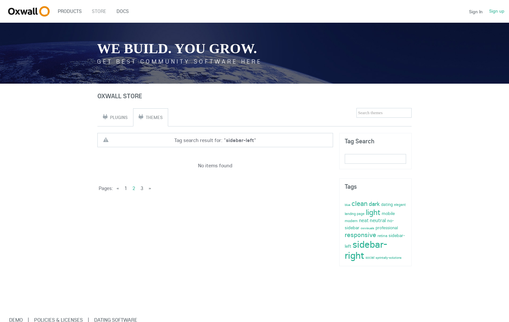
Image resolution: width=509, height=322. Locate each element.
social (370, 257)
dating (387, 204)
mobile (388, 213)
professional (387, 227)
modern (351, 220)
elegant (400, 204)
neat (363, 220)
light (373, 212)
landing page (355, 213)
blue (347, 205)
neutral (378, 220)
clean (359, 203)
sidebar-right (366, 249)
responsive (360, 235)
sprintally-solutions (389, 258)
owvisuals (367, 228)
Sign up (496, 11)
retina (382, 235)
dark (374, 204)
